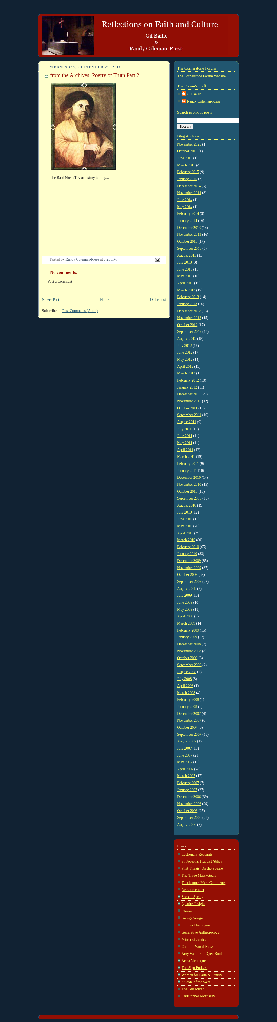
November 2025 (189, 144)
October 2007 (187, 727)
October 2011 (187, 408)
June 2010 (184, 519)
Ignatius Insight (193, 904)
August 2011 (186, 422)
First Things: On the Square (202, 868)
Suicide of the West (196, 982)
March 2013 (186, 290)
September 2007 (189, 734)
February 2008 (188, 700)
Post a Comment (60, 282)
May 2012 (184, 359)
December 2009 (189, 561)
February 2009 (188, 630)
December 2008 (189, 644)
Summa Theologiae (196, 925)
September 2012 (189, 332)
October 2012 (187, 325)
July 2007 (184, 748)
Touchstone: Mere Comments (203, 883)
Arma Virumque (194, 961)
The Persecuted (193, 989)
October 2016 (187, 151)
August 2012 (186, 339)
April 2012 (185, 366)
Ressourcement (193, 890)
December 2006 (189, 797)
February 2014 (188, 214)
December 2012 (189, 311)
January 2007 (187, 790)
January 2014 (187, 221)
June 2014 (184, 200)
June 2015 (184, 158)
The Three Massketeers (199, 875)
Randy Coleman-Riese (203, 101)
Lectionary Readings (197, 854)
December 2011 (189, 394)
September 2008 (189, 665)
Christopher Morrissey (198, 996)
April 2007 (185, 769)
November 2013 (189, 234)
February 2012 (188, 380)
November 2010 (189, 484)
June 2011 (184, 436)
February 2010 (188, 547)
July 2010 (184, 512)
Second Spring (192, 897)
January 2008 (187, 707)
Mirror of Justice (194, 940)
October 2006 (187, 811)
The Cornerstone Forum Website (201, 76)
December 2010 (189, 477)
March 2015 (186, 165)
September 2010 (189, 498)
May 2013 (184, 276)
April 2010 (185, 533)
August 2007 (186, 741)
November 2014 (189, 193)
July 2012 (184, 346)
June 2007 (184, 755)
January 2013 (187, 304)
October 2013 (187, 241)
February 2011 (188, 464)
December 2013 (189, 228)
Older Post (158, 300)
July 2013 (184, 262)
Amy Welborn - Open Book (202, 954)
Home (104, 300)
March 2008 (186, 693)
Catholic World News (197, 947)
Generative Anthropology (200, 932)
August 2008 (186, 672)
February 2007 (188, 783)
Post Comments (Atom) (80, 311)
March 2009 (186, 623)
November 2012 (189, 318)
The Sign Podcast (194, 968)
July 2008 (184, 679)
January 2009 (187, 637)
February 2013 (188, 297)
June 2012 (184, 352)
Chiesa (187, 911)
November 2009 (189, 568)
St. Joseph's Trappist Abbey (202, 861)
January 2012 (187, 387)
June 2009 (184, 602)
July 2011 (184, 429)
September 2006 (189, 818)
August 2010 (186, 505)
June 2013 (184, 269)
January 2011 (187, 471)
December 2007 (189, 714)
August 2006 (186, 825)
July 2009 (184, 595)
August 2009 (186, 589)
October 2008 (187, 658)
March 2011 (186, 457)
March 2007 (186, 776)
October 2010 (187, 491)
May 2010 (184, 526)
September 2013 (189, 249)
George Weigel (193, 918)
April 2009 (185, 616)
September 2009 (189, 582)
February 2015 (188, 172)
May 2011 (184, 443)
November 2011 (189, 401)
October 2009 (187, 575)
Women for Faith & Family (202, 975)
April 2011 (185, 450)
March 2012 (186, 373)
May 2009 (184, 609)
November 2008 (189, 651)
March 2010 (186, 540)
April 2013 (185, 283)
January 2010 (187, 554)
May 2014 (184, 207)
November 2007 (189, 720)
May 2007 (184, 762)
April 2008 (185, 686)
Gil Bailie (194, 94)
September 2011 (189, 415)
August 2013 (186, 255)
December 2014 (189, 186)
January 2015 (187, 179)
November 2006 (189, 804)
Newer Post (50, 300)
